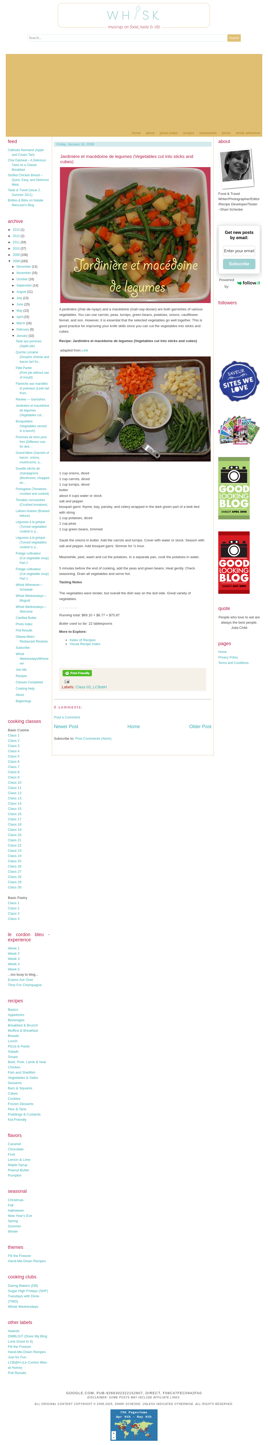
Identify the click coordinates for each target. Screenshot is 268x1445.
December (24, 266)
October (22, 279)
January (22, 336)
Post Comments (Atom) (93, 738)
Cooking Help (25, 688)
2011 (17, 242)
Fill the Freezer (19, 1256)
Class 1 (13, 735)
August (21, 292)
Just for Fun (17, 1357)
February (23, 329)
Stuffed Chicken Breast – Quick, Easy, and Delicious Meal (28, 179)
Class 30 (14, 887)
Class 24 (14, 856)
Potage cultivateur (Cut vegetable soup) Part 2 (32, 558)
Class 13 (14, 798)
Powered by (239, 283)
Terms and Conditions (233, 663)
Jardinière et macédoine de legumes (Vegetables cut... (32, 410)
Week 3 (14, 959)
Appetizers (16, 1015)
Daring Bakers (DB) (23, 1286)
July (19, 298)
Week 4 (14, 964)
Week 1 (14, 948)
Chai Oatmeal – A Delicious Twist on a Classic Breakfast (27, 165)
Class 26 (14, 866)
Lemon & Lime (19, 1160)
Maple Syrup (17, 1165)
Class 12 (14, 793)
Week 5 (14, 969)
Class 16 (14, 814)
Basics (13, 1010)
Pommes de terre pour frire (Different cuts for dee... (31, 441)
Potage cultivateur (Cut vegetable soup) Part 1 (32, 573)
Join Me (21, 670)
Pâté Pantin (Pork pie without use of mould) (32, 372)
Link (85, 350)
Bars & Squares (20, 1088)
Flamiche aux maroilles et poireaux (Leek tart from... (32, 388)
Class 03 (83, 687)
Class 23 (14, 851)
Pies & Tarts (17, 1109)
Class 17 (14, 819)
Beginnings (23, 701)
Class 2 (13, 741)
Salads (13, 1051)
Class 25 (14, 861)
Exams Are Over (20, 980)
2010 (17, 248)
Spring (13, 1221)
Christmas (16, 1200)
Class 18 (14, 824)
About (150, 133)
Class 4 (13, 751)
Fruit (11, 1154)
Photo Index (169, 133)
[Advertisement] (134, 90)
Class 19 (14, 830)
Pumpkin (14, 1175)
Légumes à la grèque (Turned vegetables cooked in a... (31, 526)
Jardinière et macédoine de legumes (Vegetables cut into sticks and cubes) (126, 159)
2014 (17, 230)
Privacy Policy (228, 657)
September (24, 285)
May (19, 310)
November (24, 273)
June (20, 304)
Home (136, 133)
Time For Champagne (25, 985)
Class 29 (14, 882)
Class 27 (14, 871)
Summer (14, 1226)
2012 (17, 236)
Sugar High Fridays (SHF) (28, 1291)
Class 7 (13, 767)
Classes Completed (29, 682)
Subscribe (23, 648)
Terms (226, 133)
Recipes (188, 133)
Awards (13, 1331)
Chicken (14, 1067)
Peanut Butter (18, 1170)
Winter (13, 1231)
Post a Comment (67, 717)
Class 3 (13, 746)
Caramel (14, 1144)
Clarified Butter (26, 618)
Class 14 (14, 803)
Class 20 (14, 835)
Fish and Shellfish (21, 1072)
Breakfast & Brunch (23, 1025)
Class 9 (13, 777)
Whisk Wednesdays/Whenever (32, 658)
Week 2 (14, 953)
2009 (17, 255)
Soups (13, 1057)
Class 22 (14, 845)
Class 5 (13, 756)
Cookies (14, 1099)
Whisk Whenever (248, 133)
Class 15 (14, 809)
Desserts (15, 1083)
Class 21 (14, 840)
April (20, 317)
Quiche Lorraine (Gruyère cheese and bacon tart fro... (32, 357)
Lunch (12, 1041)
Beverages (16, 1020)
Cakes (13, 1093)
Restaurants (208, 133)
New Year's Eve (20, 1216)
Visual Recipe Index (85, 644)
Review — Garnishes (30, 399)
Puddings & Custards (24, 1114)
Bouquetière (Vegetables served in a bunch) (31, 426)
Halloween (16, 1210)
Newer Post (66, 726)
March (21, 323)
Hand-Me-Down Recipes (27, 1261)
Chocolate (16, 1149)
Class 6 (13, 761)
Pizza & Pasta (19, 1046)
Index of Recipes (83, 640)
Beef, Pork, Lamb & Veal (27, 1062)
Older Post (200, 726)
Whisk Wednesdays (23, 1307)
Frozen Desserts (21, 1104)
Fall (10, 1205)
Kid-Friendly (17, 1120)
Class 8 (13, 772)
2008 (17, 261)
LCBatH (100, 687)
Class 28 (14, 877)
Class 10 (14, 782)
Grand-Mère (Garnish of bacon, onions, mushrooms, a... (32, 457)
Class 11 (14, 788)
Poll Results (24, 630)
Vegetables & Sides (23, 1078)
